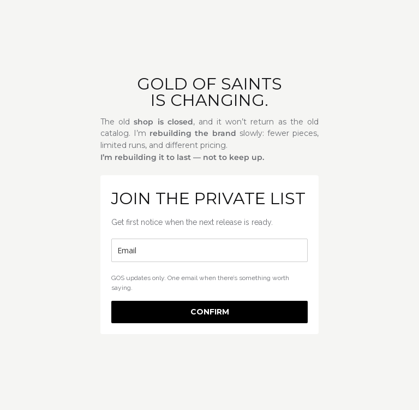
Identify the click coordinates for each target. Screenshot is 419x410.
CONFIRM (209, 312)
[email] (209, 250)
